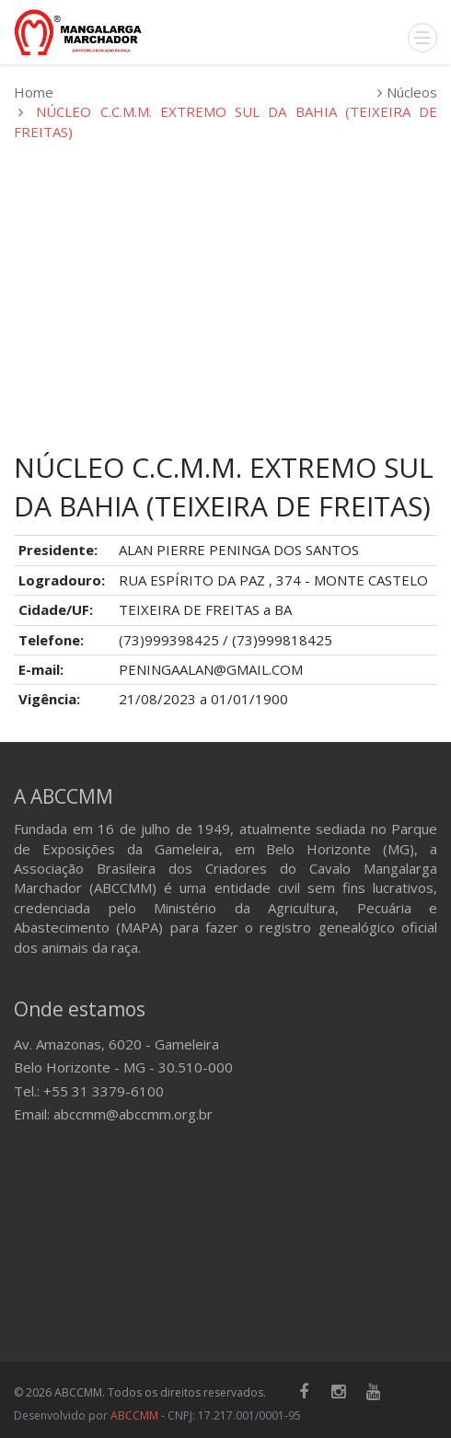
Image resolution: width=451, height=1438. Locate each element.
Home (33, 92)
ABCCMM (134, 1415)
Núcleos (412, 92)
